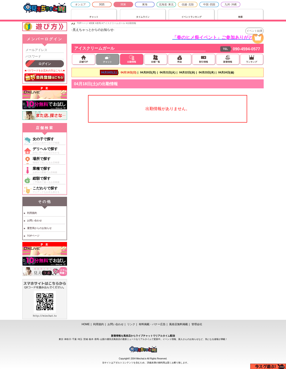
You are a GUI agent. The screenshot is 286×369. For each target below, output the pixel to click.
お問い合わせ (34, 220)
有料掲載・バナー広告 (152, 324)
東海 (144, 4)
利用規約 (32, 213)
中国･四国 (209, 4)
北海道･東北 (166, 4)
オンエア (80, 4)
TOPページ (33, 235)
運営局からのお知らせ (39, 228)
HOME (86, 324)
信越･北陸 (188, 4)
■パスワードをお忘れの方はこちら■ (45, 70)
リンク (131, 324)
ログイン (44, 64)
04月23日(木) (206, 72)
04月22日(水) (187, 72)
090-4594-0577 (246, 49)
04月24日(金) (226, 72)
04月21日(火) (168, 72)
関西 (102, 4)
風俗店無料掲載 (178, 324)
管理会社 (196, 324)
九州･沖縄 (231, 4)
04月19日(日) (129, 72)
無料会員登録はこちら (44, 78)
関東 (123, 4)
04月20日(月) (148, 72)
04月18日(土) (109, 72)
